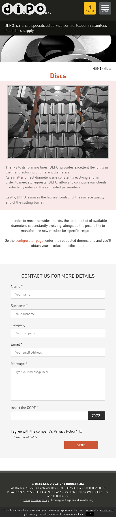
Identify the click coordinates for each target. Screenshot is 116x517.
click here (107, 510)
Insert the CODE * (25, 407)
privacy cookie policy (36, 500)
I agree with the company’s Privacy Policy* (44, 431)
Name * (17, 286)
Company (18, 325)
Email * (17, 344)
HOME (97, 68)
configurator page (29, 240)
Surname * (19, 305)
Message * (19, 363)
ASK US (90, 9)
